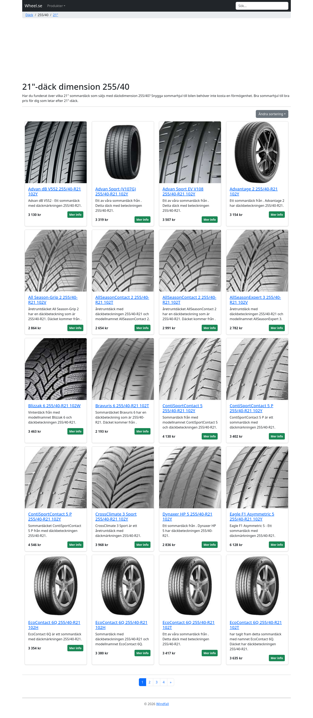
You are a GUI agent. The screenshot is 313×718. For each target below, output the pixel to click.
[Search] (262, 6)
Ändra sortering (270, 114)
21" (55, 15)
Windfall (162, 704)
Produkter (55, 6)
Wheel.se (33, 5)
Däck (29, 15)
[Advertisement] (156, 51)
